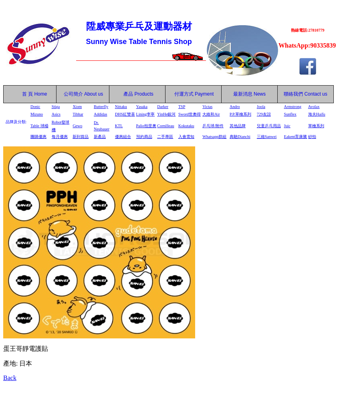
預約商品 (144, 136)
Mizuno (36, 114)
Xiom (77, 106)
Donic (35, 106)
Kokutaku (186, 126)
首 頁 (26, 94)
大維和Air (211, 114)
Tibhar (78, 114)
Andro (235, 106)
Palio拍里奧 (146, 126)
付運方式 (194, 94)
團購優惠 (38, 136)
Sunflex (290, 114)
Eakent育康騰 (295, 136)
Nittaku (121, 106)
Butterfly (101, 106)
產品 (138, 94)
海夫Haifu (316, 114)
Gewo (77, 126)
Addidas (100, 114)
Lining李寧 (145, 114)
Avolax (314, 106)
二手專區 (165, 136)
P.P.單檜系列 (240, 114)
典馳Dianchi (240, 136)
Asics (56, 114)
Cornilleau (165, 126)
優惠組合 (123, 136)
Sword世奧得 (189, 114)
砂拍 (312, 136)
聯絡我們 (293, 94)
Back (9, 377)
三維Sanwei (266, 136)
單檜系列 (316, 126)
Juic (287, 126)
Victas (207, 106)
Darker (162, 106)
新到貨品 (81, 136)
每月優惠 (60, 136)
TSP (181, 106)
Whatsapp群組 (214, 136)
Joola (261, 106)
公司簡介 (73, 94)
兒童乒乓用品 (269, 126)
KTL (119, 126)
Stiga (56, 106)
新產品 (100, 136)
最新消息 (249, 94)
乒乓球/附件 (213, 126)
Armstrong (292, 106)
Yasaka (141, 106)
